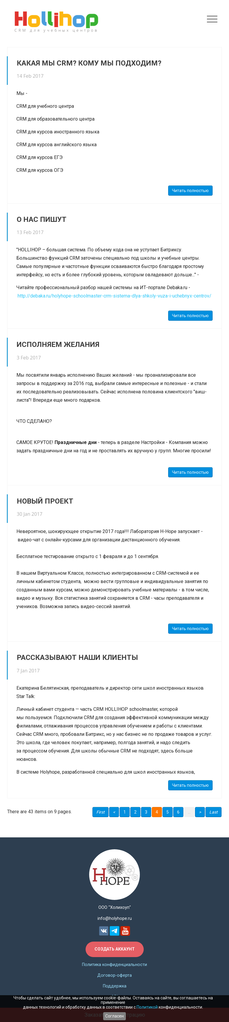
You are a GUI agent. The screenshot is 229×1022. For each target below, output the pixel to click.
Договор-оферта (114, 975)
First (100, 812)
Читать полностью (190, 190)
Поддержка (114, 986)
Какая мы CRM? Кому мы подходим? (89, 63)
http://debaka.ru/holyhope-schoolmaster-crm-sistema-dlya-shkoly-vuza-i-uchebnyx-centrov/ (114, 296)
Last (213, 812)
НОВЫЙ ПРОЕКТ (45, 501)
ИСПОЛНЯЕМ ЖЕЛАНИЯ (58, 344)
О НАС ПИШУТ (41, 219)
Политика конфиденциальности (114, 964)
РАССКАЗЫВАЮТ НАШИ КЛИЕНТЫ (77, 657)
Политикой (147, 1006)
